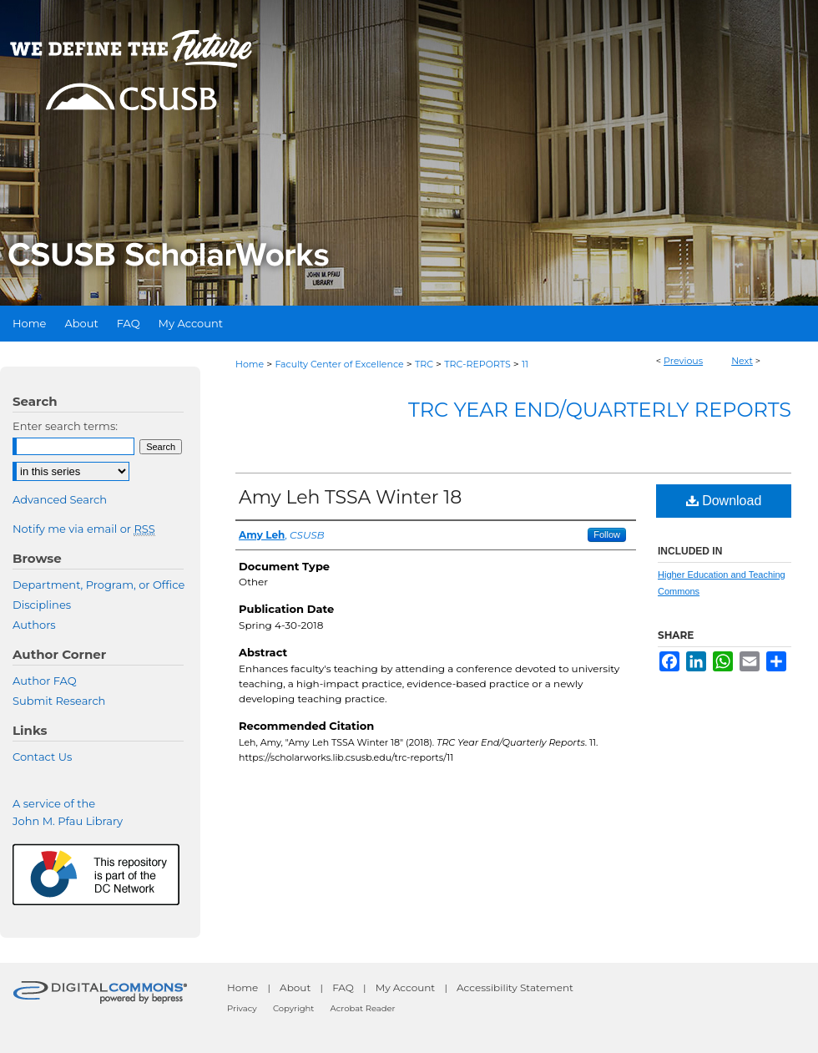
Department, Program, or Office (98, 584)
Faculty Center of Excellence (339, 364)
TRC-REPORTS (477, 364)
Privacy (242, 1008)
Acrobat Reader (363, 1008)
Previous (683, 361)
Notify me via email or (84, 528)
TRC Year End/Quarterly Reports (599, 409)
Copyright (293, 1008)
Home (249, 364)
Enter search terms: (65, 426)
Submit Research (59, 700)
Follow (606, 534)
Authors (34, 624)
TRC (424, 364)
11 (525, 364)
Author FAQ (45, 680)
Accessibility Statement (515, 987)
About (295, 987)
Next (742, 361)
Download (724, 501)
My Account (406, 987)
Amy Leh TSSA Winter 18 (350, 497)
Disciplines (42, 604)
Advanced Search (60, 499)
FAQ (343, 987)
